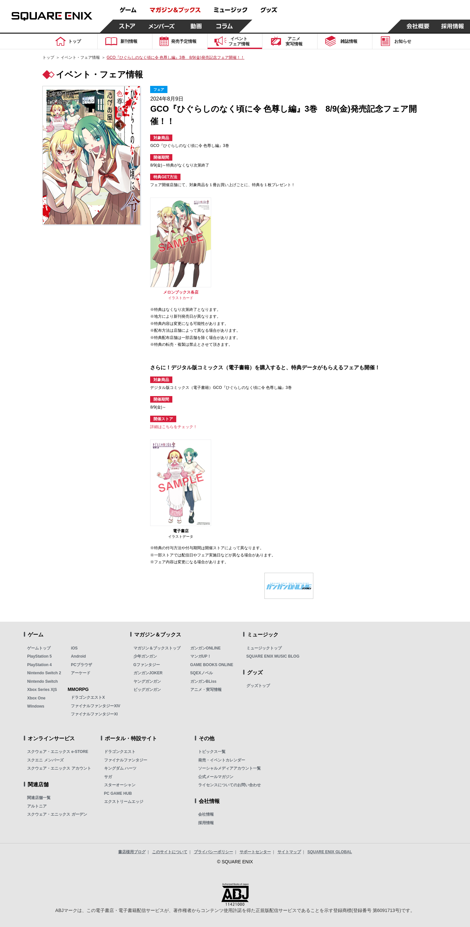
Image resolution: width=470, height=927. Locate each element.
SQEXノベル (201, 673)
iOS (74, 648)
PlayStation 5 (39, 656)
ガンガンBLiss (203, 681)
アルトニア (37, 806)
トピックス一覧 (212, 751)
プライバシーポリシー (213, 852)
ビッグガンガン (147, 689)
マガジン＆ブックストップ (156, 648)
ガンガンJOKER (148, 673)
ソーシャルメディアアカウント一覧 (229, 768)
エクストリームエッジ (123, 801)
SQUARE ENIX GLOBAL (329, 852)
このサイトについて (169, 852)
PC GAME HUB (118, 793)
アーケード (80, 673)
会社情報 (206, 814)
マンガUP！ (201, 656)
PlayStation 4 (39, 665)
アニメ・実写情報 (206, 689)
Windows (35, 706)
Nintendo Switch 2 (44, 673)
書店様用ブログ (132, 852)
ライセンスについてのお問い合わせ (229, 785)
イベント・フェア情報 (80, 57)
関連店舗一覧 (39, 797)
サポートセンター (255, 852)
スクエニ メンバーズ (45, 760)
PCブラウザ (81, 665)
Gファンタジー (146, 665)
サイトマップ (289, 852)
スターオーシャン (119, 785)
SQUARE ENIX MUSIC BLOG (273, 656)
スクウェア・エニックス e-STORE (57, 751)
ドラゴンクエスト (119, 751)
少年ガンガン (145, 656)
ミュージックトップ (264, 648)
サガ (108, 777)
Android (78, 656)
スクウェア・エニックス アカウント (59, 768)
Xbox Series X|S (42, 689)
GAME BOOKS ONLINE (211, 665)
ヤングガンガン (147, 681)
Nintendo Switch (42, 681)
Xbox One (36, 698)
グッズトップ (258, 685)
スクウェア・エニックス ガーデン (57, 814)
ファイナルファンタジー (125, 760)
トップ (48, 57)
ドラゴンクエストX (88, 697)
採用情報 (206, 823)
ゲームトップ (39, 648)
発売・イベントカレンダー (221, 760)
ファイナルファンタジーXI (94, 714)
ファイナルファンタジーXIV (95, 706)
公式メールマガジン (215, 777)
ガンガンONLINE (205, 648)
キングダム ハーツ (120, 768)
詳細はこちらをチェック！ (173, 426)
